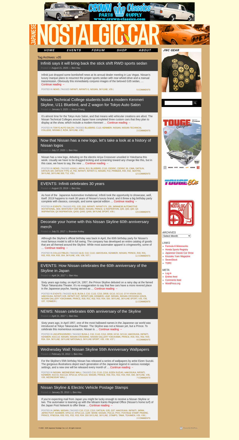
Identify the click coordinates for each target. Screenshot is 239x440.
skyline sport (101, 211)
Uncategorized (62, 334)
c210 (99, 294)
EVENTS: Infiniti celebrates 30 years (72, 183)
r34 (53, 255)
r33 (48, 255)
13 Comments (142, 212)
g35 (79, 206)
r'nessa (54, 415)
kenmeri (107, 128)
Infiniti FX (101, 206)
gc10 (112, 294)
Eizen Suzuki (116, 372)
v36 (82, 255)
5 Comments (143, 90)
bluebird (90, 128)
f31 (74, 206)
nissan (94, 89)
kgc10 (55, 375)
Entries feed (171, 276)
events (57, 206)
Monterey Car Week (73, 209)
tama (121, 415)
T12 (67, 173)
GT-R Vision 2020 (132, 294)
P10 (109, 171)
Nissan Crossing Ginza (133, 296)
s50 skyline (91, 415)
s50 (108, 298)
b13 (87, 168)
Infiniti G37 (73, 296)
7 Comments (143, 378)
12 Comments (142, 174)
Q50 (127, 209)
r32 (129, 171)
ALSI (81, 253)
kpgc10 (73, 375)
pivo (117, 413)
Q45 (122, 209)
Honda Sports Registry (176, 249)
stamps (113, 415)
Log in (168, 273)
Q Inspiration (111, 209)
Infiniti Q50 (87, 296)
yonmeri (51, 301)
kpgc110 (83, 375)
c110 (98, 128)
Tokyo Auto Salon (63, 128)
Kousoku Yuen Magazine (177, 256)
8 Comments (143, 339)
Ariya (82, 168)
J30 (109, 206)
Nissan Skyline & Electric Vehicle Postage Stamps (84, 387)
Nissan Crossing (79, 337)
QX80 (89, 211)
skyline (103, 89)
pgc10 (110, 413)
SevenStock (171, 259)
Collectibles (60, 253)
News (56, 89)
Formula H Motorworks (176, 246)
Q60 (132, 209)
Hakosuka (101, 253)
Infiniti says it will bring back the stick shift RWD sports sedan (94, 63)
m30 (58, 209)
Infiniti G (84, 89)
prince (99, 209)
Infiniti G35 (60, 296)
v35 (111, 89)
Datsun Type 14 (63, 171)
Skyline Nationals (71, 339)
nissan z (57, 130)
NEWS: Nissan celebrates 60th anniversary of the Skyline (91, 311)
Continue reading (53, 84)
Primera (116, 171)
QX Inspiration (64, 211)
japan (56, 410)
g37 (113, 410)
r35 (58, 255)
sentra (136, 171)
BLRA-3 (81, 294)
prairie (144, 413)
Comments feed (173, 280)
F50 (75, 171)
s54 (63, 255)
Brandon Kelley (76, 231)
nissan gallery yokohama (56, 298)
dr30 (105, 294)
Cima (132, 168)
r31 (143, 253)
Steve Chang (78, 109)
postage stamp (129, 413)
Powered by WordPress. (190, 428)
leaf (107, 296)
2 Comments (143, 130)
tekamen (130, 415)
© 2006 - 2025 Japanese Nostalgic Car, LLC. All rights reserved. (60, 428)
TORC (168, 263)
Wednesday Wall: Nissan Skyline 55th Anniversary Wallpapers (95, 349)
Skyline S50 (57, 173)
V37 (87, 255)
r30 (124, 171)
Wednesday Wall (71, 372)
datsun (139, 168)
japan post (47, 413)
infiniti (74, 89)
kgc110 (56, 337)
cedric (112, 168)
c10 (86, 253)
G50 (84, 206)
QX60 (82, 211)
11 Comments (142, 256)
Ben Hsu (76, 68)
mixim (94, 413)
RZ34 (65, 130)
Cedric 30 (122, 168)
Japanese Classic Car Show (179, 253)
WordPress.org (172, 283)
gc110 (119, 294)
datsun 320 (47, 171)
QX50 (76, 211)
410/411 (74, 168)
